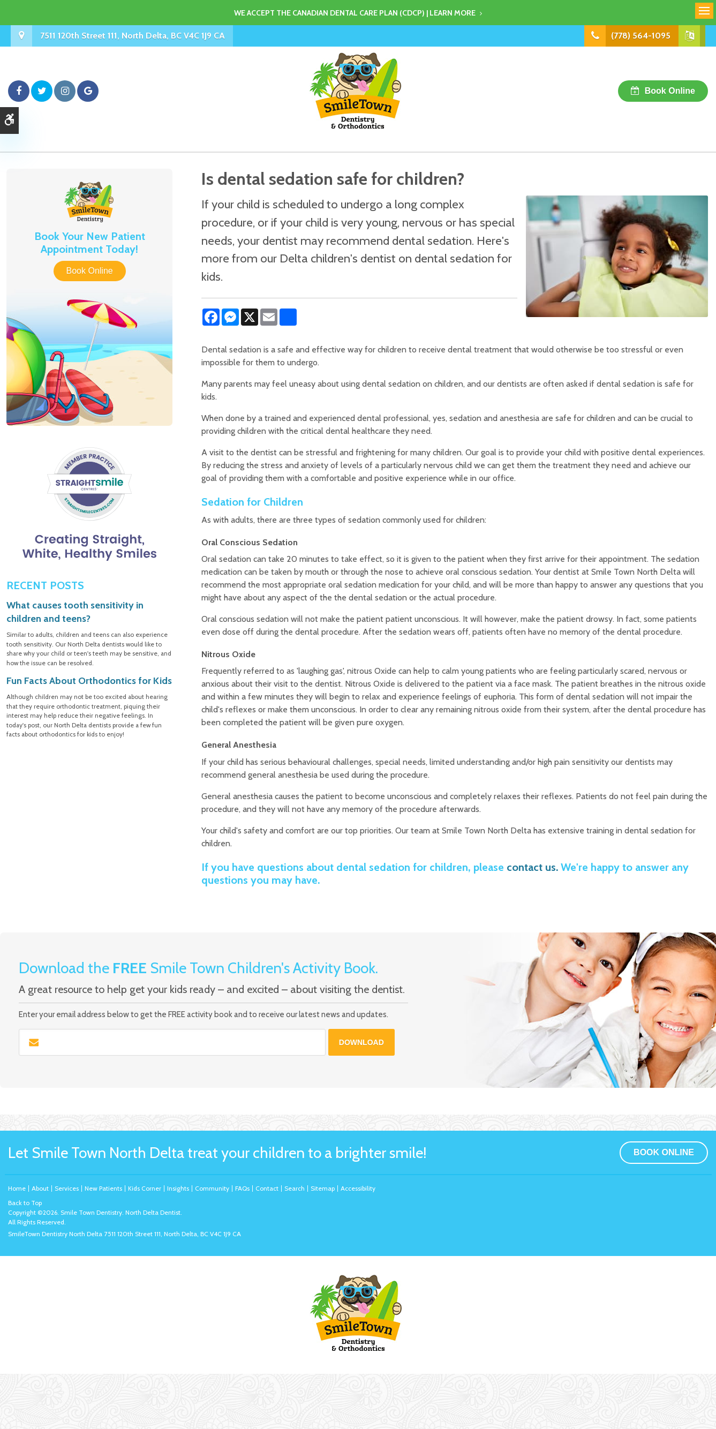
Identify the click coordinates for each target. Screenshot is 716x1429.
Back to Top (25, 1203)
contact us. (532, 867)
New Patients (103, 1188)
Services (67, 1188)
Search (294, 1188)
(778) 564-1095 (640, 36)
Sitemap (323, 1188)
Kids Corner (144, 1188)
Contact (266, 1188)
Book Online (670, 90)
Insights (178, 1188)
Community (212, 1188)
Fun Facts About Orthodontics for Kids (89, 681)
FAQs (242, 1188)
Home (17, 1188)
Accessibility (358, 1188)
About (40, 1188)
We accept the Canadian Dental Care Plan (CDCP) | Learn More (355, 13)
